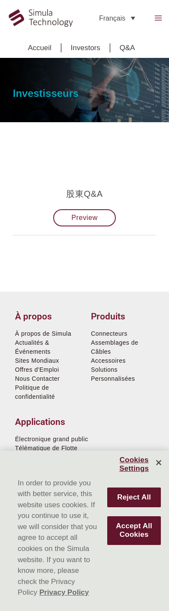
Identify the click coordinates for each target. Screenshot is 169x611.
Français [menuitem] (112, 17)
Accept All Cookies (134, 530)
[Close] (158, 462)
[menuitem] (117, 18)
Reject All (134, 497)
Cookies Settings (134, 464)
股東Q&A (84, 194)
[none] (117, 18)
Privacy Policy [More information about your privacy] (64, 592)
